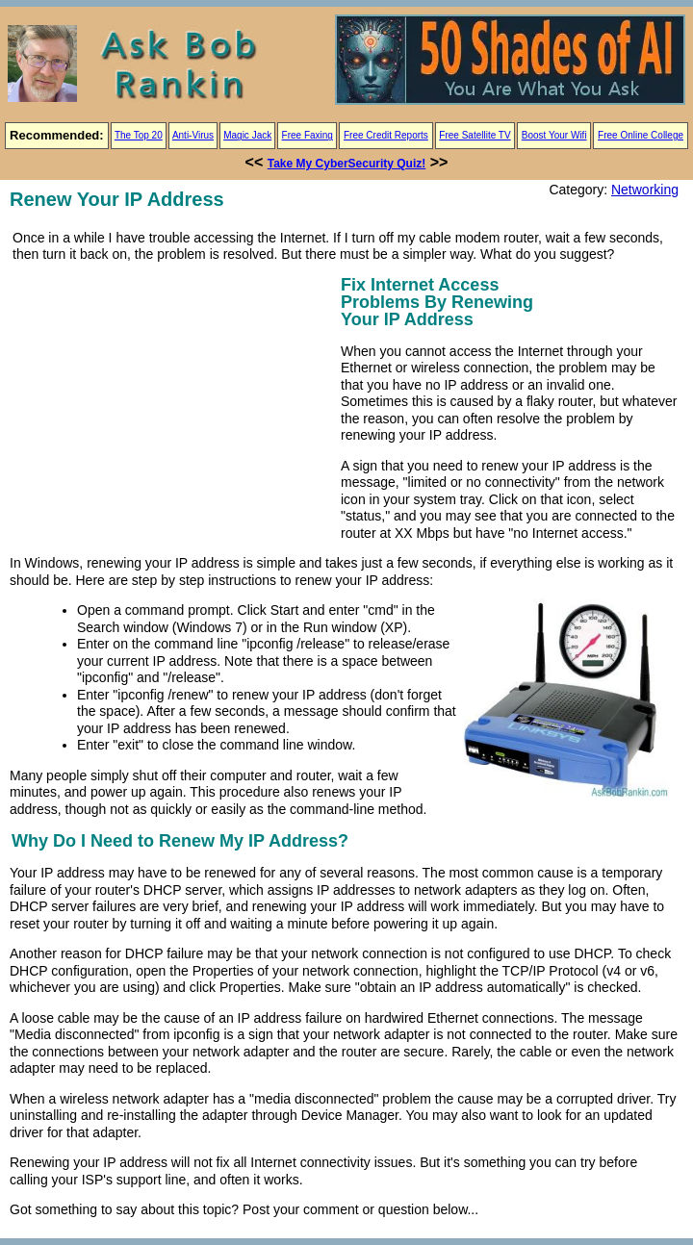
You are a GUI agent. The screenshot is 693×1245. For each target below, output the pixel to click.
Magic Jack (247, 135)
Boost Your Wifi (554, 135)
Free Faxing (307, 135)
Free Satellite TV (474, 135)
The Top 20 (139, 135)
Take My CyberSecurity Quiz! (347, 163)
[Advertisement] (171, 406)
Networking (645, 189)
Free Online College (640, 135)
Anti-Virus (193, 135)
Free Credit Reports (386, 135)
